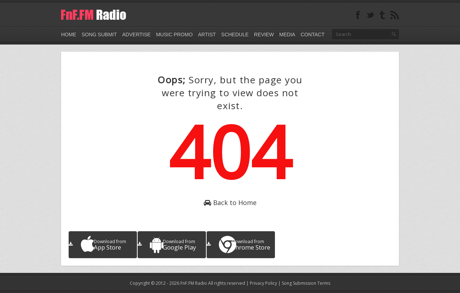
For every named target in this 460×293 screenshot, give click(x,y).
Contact (312, 34)
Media (287, 34)
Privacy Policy (263, 283)
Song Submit (99, 34)
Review (264, 34)
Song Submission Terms (306, 283)
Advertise (136, 34)
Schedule (235, 34)
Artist (207, 34)
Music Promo (174, 34)
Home (68, 34)
